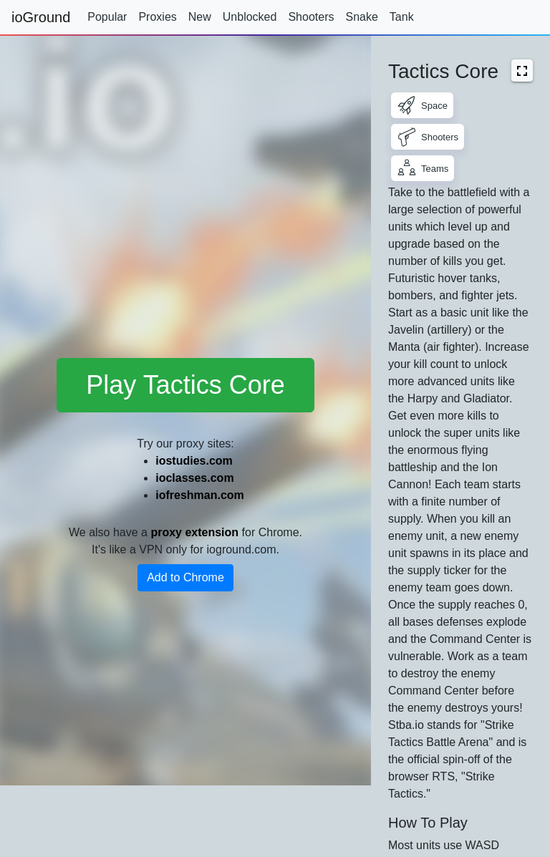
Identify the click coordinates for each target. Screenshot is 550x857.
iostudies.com (194, 461)
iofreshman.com (199, 495)
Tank (402, 17)
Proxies (157, 17)
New (199, 17)
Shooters (311, 17)
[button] (522, 70)
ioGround (40, 17)
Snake (361, 17)
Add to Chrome (185, 577)
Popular (107, 17)
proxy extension (194, 532)
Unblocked (250, 17)
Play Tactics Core (185, 385)
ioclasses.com (194, 478)
